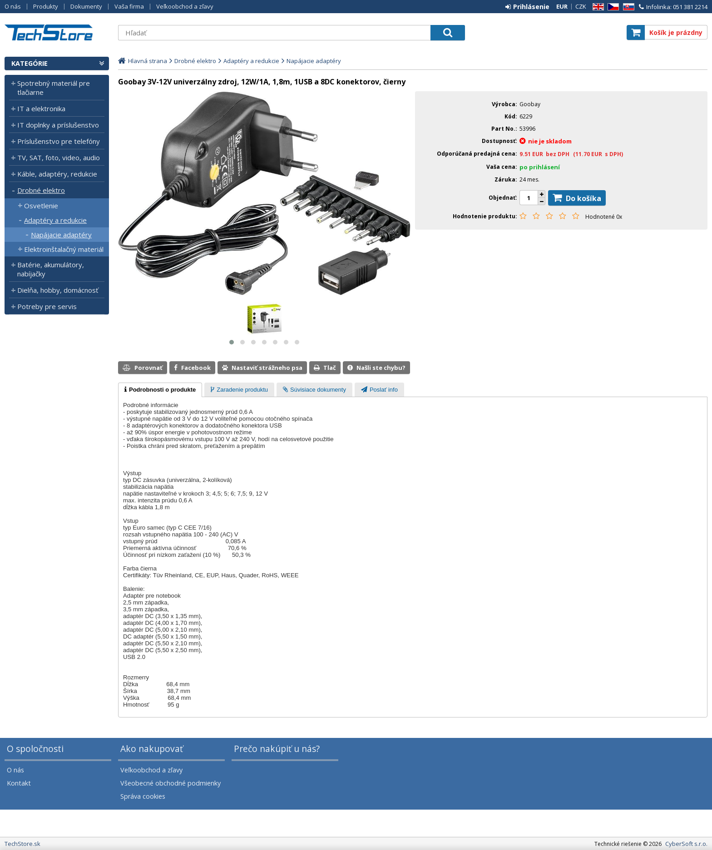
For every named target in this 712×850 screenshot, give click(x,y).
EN (596, 7)
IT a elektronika (41, 108)
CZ (611, 7)
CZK (580, 6)
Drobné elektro (41, 190)
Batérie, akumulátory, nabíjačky (50, 269)
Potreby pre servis (47, 306)
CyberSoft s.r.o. (686, 844)
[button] (231, 342)
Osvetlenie (41, 205)
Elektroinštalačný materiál (64, 249)
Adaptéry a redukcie (55, 220)
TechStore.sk (57, 32)
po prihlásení (539, 167)
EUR (562, 6)
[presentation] (160, 390)
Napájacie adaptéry (61, 234)
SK (627, 7)
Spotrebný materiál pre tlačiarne (53, 88)
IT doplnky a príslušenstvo (58, 124)
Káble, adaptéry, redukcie (57, 173)
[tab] (160, 390)
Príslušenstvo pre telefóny (58, 141)
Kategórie (29, 63)
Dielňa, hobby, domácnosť (57, 290)
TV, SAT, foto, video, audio (58, 157)
